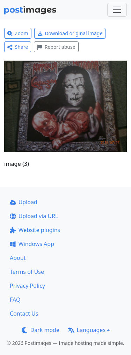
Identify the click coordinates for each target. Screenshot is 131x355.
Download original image (70, 33)
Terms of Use (27, 272)
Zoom (17, 33)
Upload (23, 202)
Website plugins (35, 230)
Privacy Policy (27, 286)
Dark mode (40, 330)
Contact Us (24, 313)
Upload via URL (34, 216)
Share (17, 47)
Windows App (32, 244)
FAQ (15, 299)
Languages (86, 330)
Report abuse (56, 47)
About (18, 258)
